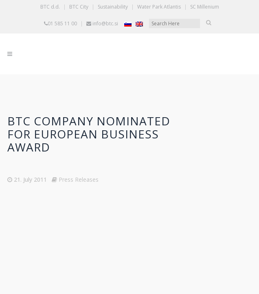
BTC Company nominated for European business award (88, 134)
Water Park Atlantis (159, 6)
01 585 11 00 (62, 23)
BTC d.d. (50, 6)
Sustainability (113, 6)
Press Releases (79, 179)
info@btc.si (105, 23)
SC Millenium (204, 6)
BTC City (78, 6)
